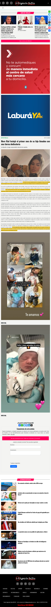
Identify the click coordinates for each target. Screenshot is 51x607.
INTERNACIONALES (15, 592)
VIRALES (24, 592)
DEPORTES (5, 592)
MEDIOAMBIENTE (6, 596)
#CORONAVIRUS (33, 592)
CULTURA (42, 592)
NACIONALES (37, 588)
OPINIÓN (20, 588)
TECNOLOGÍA (16, 596)
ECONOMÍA (45, 588)
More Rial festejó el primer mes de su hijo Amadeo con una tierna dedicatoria (25, 143)
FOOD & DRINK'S (26, 596)
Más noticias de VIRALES (25, 41)
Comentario (13, 450)
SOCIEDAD (5, 588)
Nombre (12, 445)
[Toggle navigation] (3, 7)
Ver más (13, 434)
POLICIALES (28, 588)
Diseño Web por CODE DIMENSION (25, 605)
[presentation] (20, 458)
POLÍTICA (13, 588)
